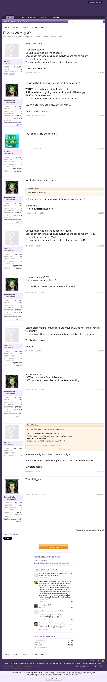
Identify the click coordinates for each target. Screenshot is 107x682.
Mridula (7, 248)
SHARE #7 (100, 351)
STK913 (70, 647)
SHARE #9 (100, 471)
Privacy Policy (98, 666)
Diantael (44, 560)
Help (88, 661)
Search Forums (9, 21)
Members (56, 17)
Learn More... (56, 679)
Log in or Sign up (95, 2)
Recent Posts (22, 21)
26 (21, 159)
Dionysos (37, 560)
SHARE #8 (100, 389)
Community (43, 17)
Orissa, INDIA (18, 118)
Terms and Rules (83, 666)
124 (21, 69)
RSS (103, 661)
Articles (20, 17)
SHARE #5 (100, 246)
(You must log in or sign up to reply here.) (90, 530)
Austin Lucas (43, 623)
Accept (48, 679)
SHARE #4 (100, 213)
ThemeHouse (34, 668)
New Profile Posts (46, 570)
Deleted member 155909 (47, 573)
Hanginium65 (43, 581)
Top (98, 661)
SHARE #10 (100, 494)
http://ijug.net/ (18, 171)
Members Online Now (47, 557)
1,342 (20, 109)
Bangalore (19, 268)
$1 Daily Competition (25, 36)
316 (21, 256)
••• (72, 578)
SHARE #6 (100, 292)
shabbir (61, 573)
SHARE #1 (100, 73)
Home (10, 17)
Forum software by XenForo (22, 666)
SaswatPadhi (9, 101)
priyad (46, 36)
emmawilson (43, 605)
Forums (31, 17)
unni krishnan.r (44, 611)
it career (7, 151)
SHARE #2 (100, 115)
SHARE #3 (100, 149)
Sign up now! (53, 547)
